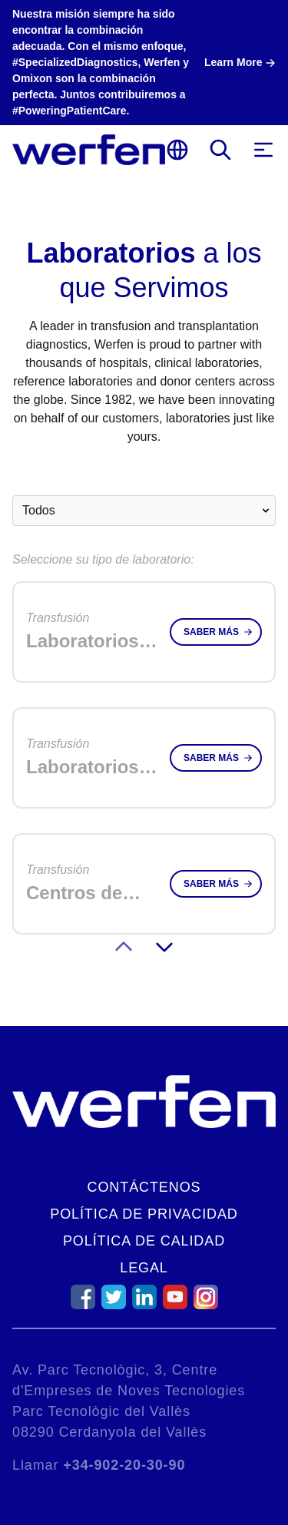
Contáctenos (144, 1187)
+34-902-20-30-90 (124, 1465)
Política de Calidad (144, 1241)
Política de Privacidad (144, 1214)
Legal (144, 1267)
